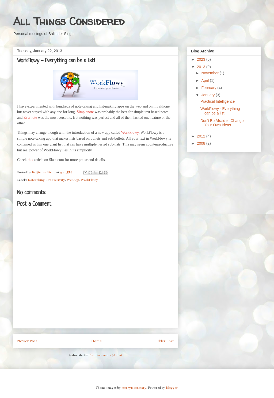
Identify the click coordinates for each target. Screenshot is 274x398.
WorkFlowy (130, 133)
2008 (201, 143)
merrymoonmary (133, 387)
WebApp (73, 180)
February (209, 88)
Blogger (172, 387)
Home (96, 341)
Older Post (164, 341)
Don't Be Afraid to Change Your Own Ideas (221, 122)
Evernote (30, 118)
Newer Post (27, 341)
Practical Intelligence (217, 101)
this (30, 160)
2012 (201, 136)
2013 (201, 67)
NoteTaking (36, 180)
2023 (201, 59)
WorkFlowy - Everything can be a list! (220, 110)
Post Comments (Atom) (105, 355)
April (205, 80)
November (210, 73)
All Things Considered (68, 21)
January (208, 95)
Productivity (55, 180)
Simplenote (85, 112)
